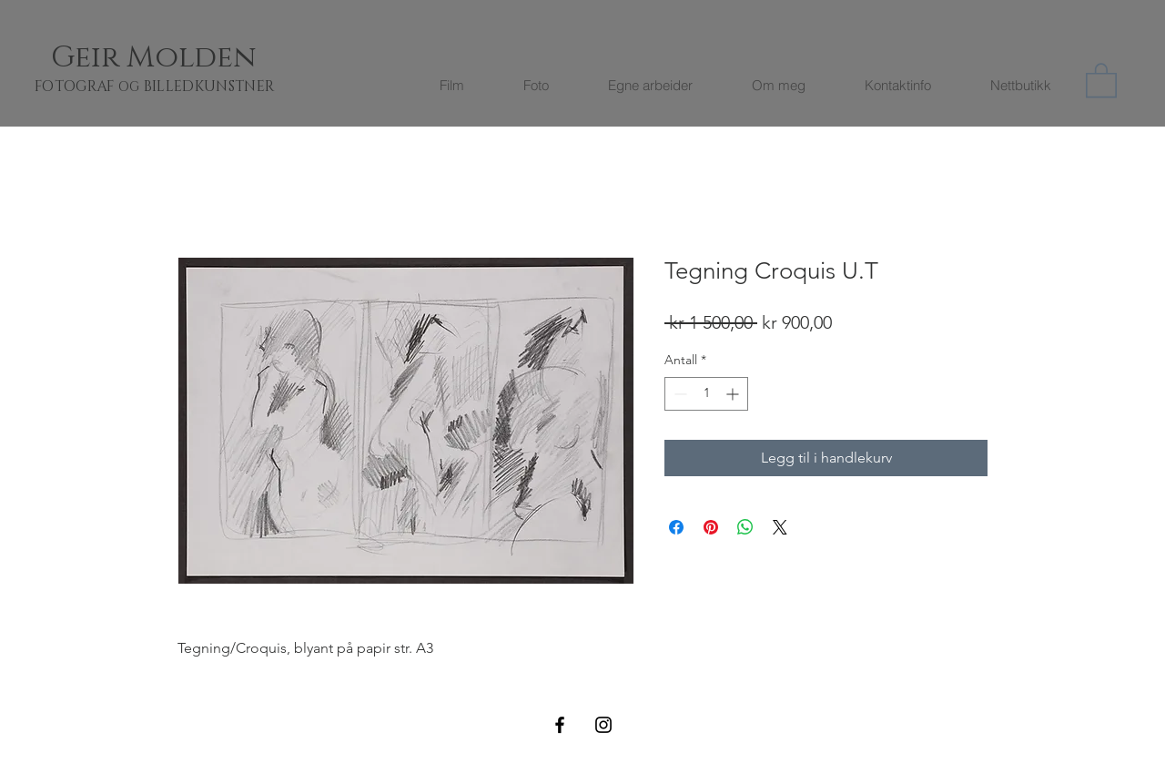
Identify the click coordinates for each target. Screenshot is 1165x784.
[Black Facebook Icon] (560, 725)
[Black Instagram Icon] (603, 725)
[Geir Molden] (175, 58)
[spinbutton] (706, 394)
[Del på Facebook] (676, 527)
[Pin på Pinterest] (711, 527)
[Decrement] (678, 394)
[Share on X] (780, 527)
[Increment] (734, 394)
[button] (1101, 79)
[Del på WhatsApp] (745, 527)
